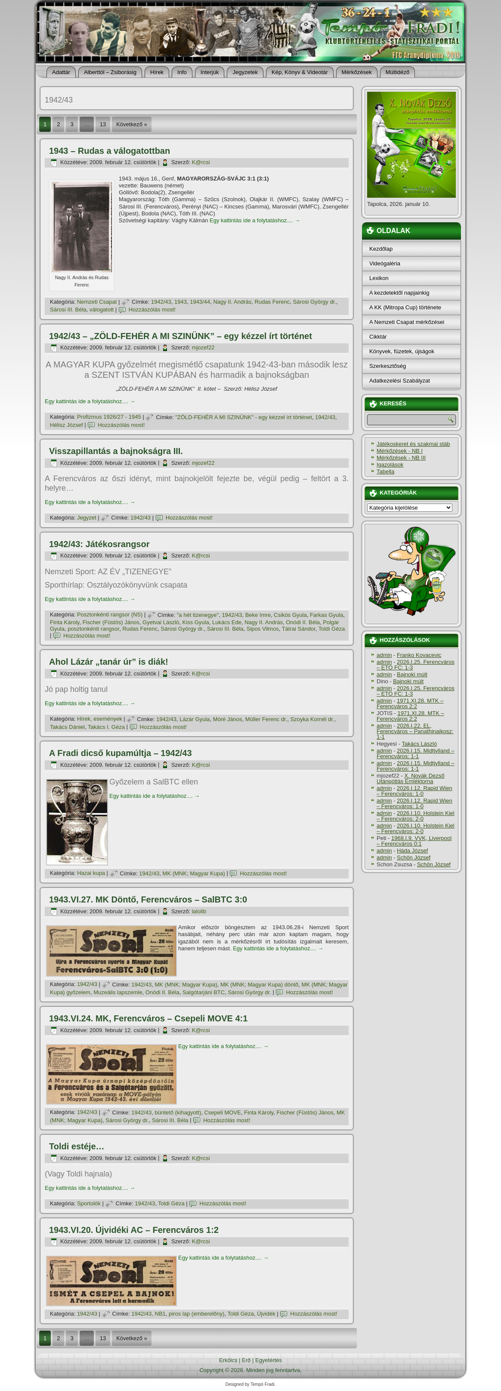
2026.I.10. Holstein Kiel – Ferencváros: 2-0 (416, 816)
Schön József (413, 857)
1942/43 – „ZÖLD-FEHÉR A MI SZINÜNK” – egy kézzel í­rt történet (180, 336)
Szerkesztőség (387, 366)
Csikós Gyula (290, 615)
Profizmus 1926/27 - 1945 (109, 417)
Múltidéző (398, 72)
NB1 (160, 1313)
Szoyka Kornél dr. (312, 719)
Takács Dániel (67, 727)
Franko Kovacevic (419, 655)
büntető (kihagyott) (178, 1112)
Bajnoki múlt (412, 674)
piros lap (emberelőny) (196, 1313)
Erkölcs (228, 1360)
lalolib (199, 911)
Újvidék (266, 1313)
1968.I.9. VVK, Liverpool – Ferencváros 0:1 (414, 841)
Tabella (385, 471)
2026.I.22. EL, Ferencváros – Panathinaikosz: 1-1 (415, 731)
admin (384, 655)
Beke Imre (258, 615)
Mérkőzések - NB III (401, 457)
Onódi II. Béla (303, 622)
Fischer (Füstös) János (111, 622)
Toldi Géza (332, 628)
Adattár (61, 72)
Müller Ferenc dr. (266, 719)
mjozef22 (203, 347)
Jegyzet (86, 517)
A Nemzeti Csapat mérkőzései (406, 322)
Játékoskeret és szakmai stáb (413, 444)
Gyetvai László (160, 622)
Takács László (419, 744)
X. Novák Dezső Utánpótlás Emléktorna (411, 778)
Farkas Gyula (326, 615)
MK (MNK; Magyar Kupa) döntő (259, 984)
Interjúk (210, 72)
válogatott (102, 309)
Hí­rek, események (99, 719)
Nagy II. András (232, 302)
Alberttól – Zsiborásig (110, 72)
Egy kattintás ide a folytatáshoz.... (255, 220)
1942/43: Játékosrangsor (99, 544)
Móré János (227, 719)
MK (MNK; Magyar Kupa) (194, 873)
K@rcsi (201, 162)
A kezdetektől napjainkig (399, 292)
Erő (246, 1360)
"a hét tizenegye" (198, 615)
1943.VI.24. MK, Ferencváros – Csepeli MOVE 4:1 (148, 1018)
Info (182, 72)
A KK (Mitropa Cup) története (405, 307)
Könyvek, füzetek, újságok (401, 351)
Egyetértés (268, 1360)
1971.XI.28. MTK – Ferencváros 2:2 (410, 703)
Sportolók (89, 1203)
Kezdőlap (381, 249)
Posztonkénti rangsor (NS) (109, 615)
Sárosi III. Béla (68, 309)
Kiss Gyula (195, 622)
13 (103, 124)
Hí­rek (157, 72)
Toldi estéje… (77, 1146)
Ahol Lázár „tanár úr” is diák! (108, 661)
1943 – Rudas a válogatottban (109, 151)
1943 (180, 302)
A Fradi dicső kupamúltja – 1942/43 (120, 753)
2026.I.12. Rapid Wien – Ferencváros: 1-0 (414, 791)
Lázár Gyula (194, 719)
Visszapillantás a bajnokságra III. (116, 451)
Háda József (412, 850)
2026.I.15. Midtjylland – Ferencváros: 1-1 (416, 753)
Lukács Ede (226, 622)
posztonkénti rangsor (93, 628)
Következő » (131, 124)
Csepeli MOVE (222, 1112)
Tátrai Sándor (298, 628)
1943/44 (200, 302)
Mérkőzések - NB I (400, 451)
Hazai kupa (91, 873)
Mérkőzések (357, 72)
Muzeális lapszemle (117, 992)
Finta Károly (64, 622)
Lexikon (379, 278)
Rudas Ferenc (272, 302)
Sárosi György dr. (314, 302)
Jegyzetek (245, 72)
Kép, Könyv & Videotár (300, 72)
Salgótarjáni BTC (203, 992)
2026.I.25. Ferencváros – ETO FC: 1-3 (416, 665)
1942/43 (161, 302)
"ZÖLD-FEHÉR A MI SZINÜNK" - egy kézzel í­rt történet (243, 417)
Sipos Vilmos (263, 628)
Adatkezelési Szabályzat (399, 380)
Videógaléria (384, 263)
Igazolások (390, 464)
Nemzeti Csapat (97, 302)
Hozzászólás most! (152, 309)
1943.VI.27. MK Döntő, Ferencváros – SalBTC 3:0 (148, 899)
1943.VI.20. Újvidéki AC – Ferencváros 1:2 (134, 1230)
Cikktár (378, 336)
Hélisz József (66, 425)
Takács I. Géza (106, 727)
